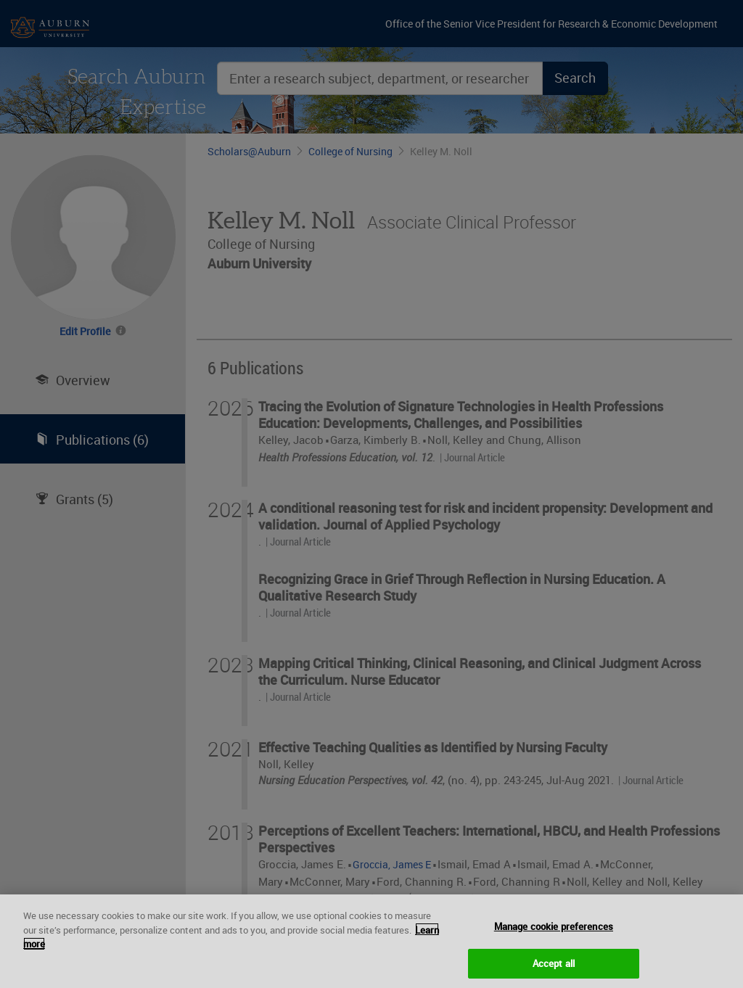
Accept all (554, 969)
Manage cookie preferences (553, 932)
